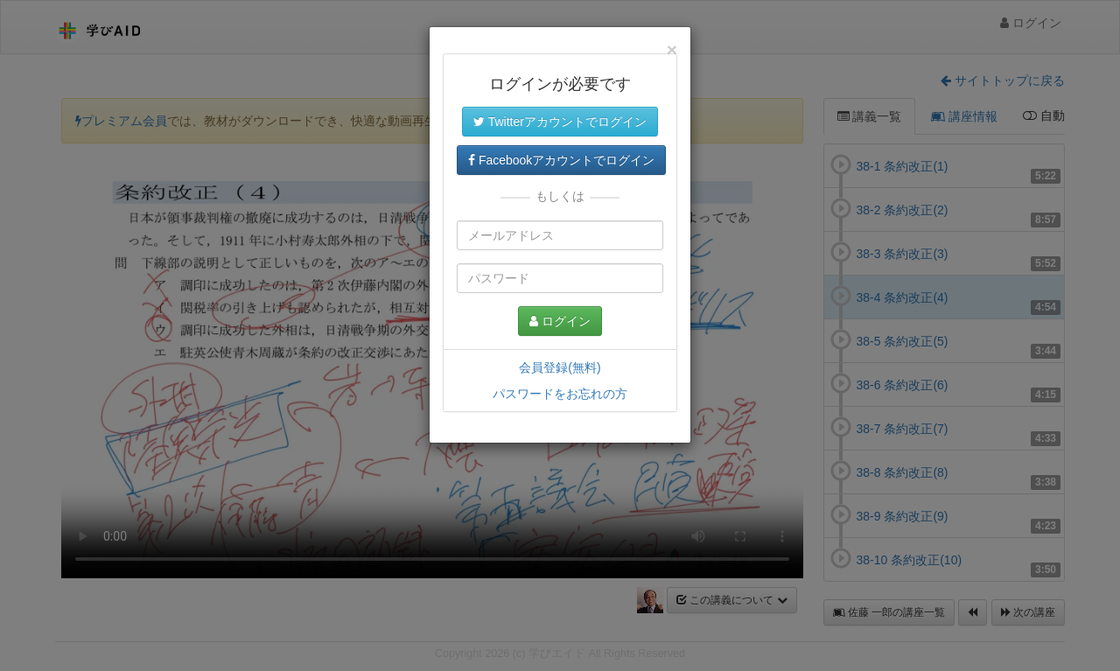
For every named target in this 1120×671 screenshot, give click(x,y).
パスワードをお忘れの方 (560, 394)
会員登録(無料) (559, 367)
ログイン (560, 321)
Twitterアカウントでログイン (560, 122)
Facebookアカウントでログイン (561, 160)
